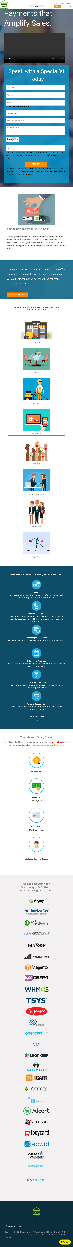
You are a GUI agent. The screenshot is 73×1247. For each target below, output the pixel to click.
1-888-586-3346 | (15, 1226)
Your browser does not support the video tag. (34, 48)
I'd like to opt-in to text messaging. (18, 106)
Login (36, 6)
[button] (70, 6)
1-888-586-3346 (66, 3)
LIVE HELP (65, 1242)
